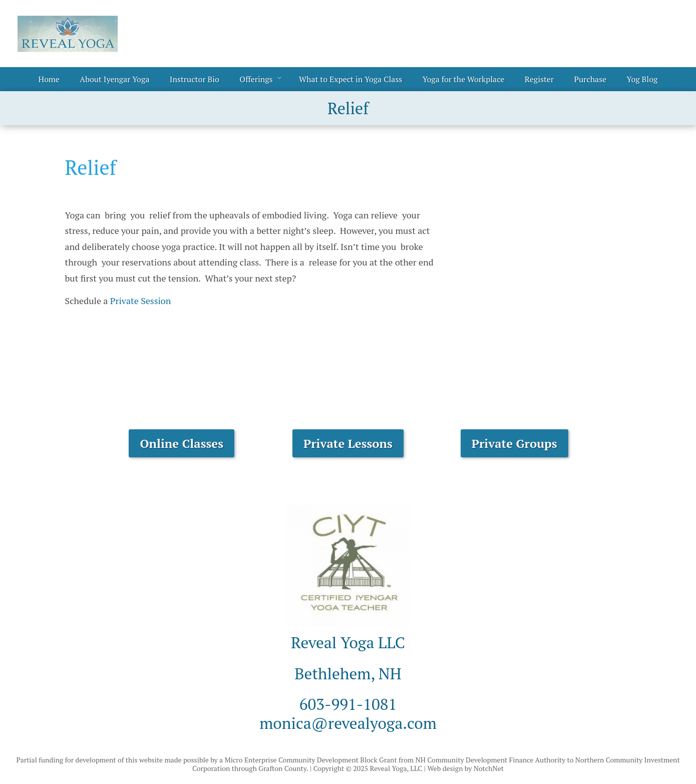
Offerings (255, 79)
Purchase (590, 79)
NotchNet (489, 768)
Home (49, 79)
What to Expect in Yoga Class (350, 79)
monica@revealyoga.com (348, 722)
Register (539, 79)
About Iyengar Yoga (114, 79)
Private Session (140, 301)
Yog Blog (642, 79)
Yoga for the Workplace (464, 79)
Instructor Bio (194, 79)
